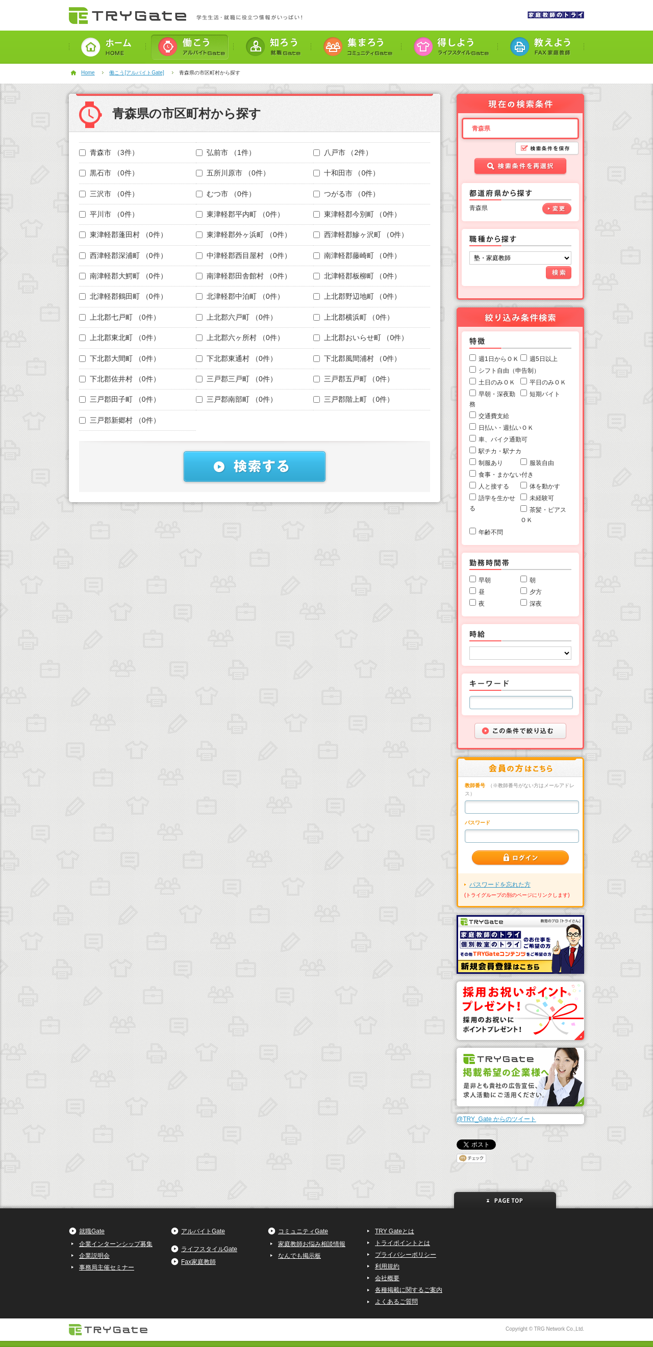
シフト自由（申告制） (509, 370)
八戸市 (343, 152)
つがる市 (346, 194)
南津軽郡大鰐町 (123, 276)
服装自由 (542, 463)
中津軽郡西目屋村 (243, 255)
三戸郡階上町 (353, 399)
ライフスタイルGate (209, 1249)
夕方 (536, 591)
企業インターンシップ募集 (116, 1244)
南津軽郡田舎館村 (243, 276)
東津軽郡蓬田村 (123, 234)
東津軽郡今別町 (357, 214)
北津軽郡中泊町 (240, 296)
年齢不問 (491, 532)
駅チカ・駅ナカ (500, 451)
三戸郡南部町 (236, 399)
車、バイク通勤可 (503, 439)
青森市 (109, 152)
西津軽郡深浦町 (123, 255)
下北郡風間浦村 (357, 358)
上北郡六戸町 (236, 317)
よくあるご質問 (396, 1301)
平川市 (109, 214)
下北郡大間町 (119, 358)
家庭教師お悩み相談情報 (311, 1244)
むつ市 (226, 194)
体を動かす (545, 486)
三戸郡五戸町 (353, 379)
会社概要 (387, 1278)
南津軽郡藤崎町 (357, 255)
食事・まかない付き (506, 474)
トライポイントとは (402, 1243)
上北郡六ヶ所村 (240, 337)
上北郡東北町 (119, 337)
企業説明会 (94, 1255)
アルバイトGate (203, 1231)
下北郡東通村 (236, 358)
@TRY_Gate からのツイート (496, 1119)
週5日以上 (544, 358)
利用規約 (387, 1266)
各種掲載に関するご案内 (408, 1289)
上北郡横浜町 (353, 317)
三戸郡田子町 (119, 399)
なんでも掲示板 (299, 1255)
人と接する (494, 486)
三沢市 (109, 194)
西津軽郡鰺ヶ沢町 (361, 234)
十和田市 (346, 173)
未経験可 (542, 498)
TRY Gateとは (394, 1231)
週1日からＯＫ (499, 358)
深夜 (536, 603)
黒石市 (109, 173)
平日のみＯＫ (548, 382)
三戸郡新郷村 (119, 420)
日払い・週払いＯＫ (506, 427)
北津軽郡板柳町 (357, 276)
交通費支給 (494, 416)
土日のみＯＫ (497, 382)
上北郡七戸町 (119, 317)
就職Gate (92, 1231)
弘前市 (226, 152)
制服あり (491, 463)
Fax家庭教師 (198, 1261)
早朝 (485, 580)
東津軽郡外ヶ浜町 (243, 234)
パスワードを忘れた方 (500, 884)
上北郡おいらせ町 (361, 337)
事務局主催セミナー (106, 1267)
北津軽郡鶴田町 (123, 296)
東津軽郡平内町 (240, 214)
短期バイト (545, 394)
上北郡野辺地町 (357, 296)
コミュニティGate (303, 1231)
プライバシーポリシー (405, 1254)
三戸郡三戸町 (236, 379)
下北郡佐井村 (119, 379)
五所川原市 (233, 173)
